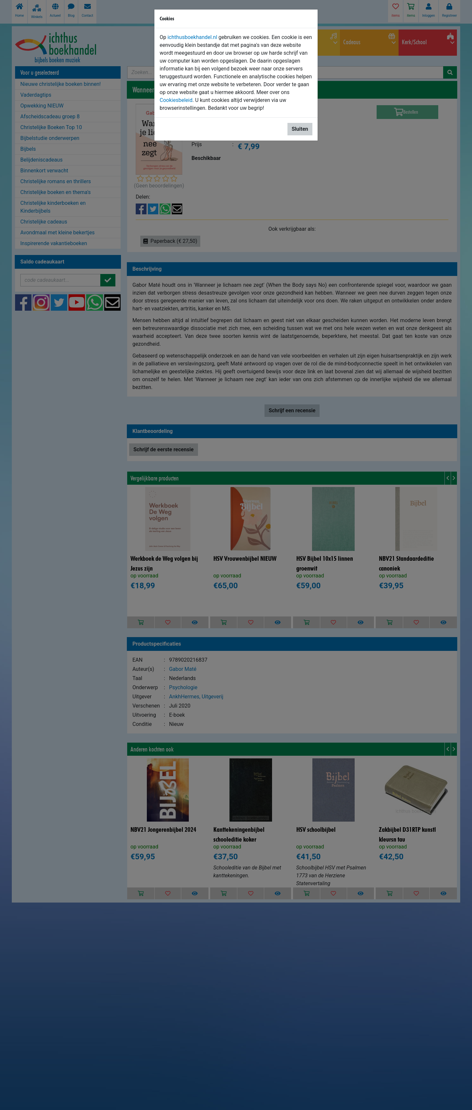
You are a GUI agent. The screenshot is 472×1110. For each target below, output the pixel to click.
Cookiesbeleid (176, 100)
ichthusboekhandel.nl (192, 37)
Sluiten (300, 129)
